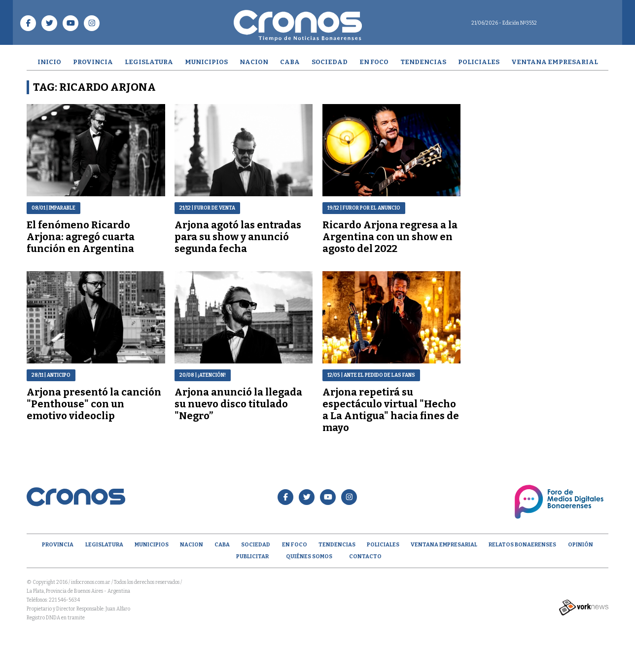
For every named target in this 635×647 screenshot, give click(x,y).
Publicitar (252, 556)
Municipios (206, 62)
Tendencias (423, 62)
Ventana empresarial (554, 62)
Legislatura (149, 62)
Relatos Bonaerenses (522, 544)
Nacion (254, 62)
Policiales (478, 62)
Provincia (93, 62)
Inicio (49, 62)
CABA (290, 62)
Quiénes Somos (309, 556)
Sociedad (330, 62)
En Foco (373, 62)
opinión (580, 544)
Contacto (365, 556)
